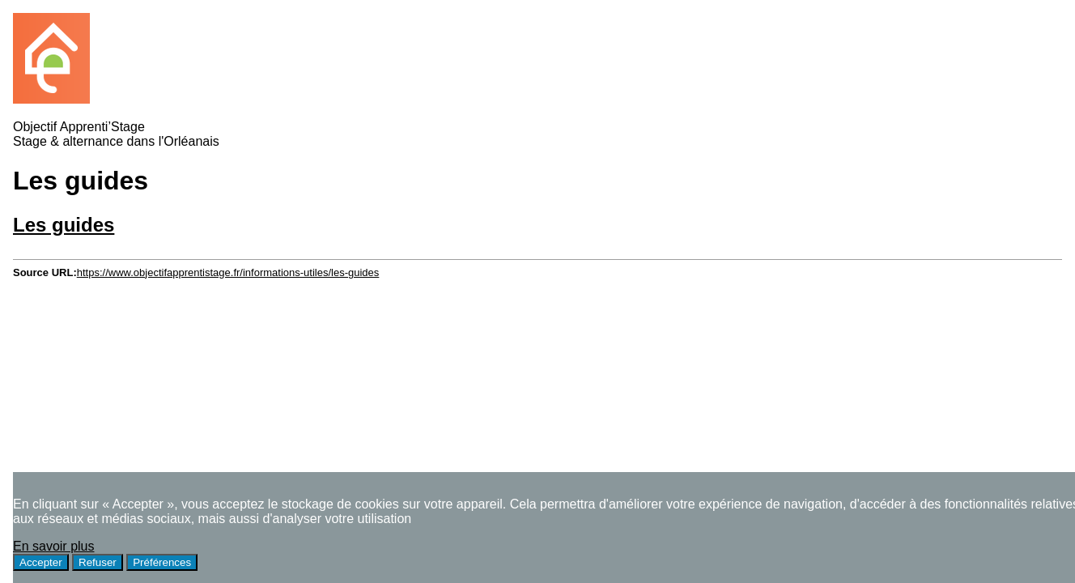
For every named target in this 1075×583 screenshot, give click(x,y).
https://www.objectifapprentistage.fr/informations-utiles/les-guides (228, 272)
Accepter (40, 562)
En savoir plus (54, 546)
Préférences (162, 562)
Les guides (63, 225)
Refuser (98, 562)
